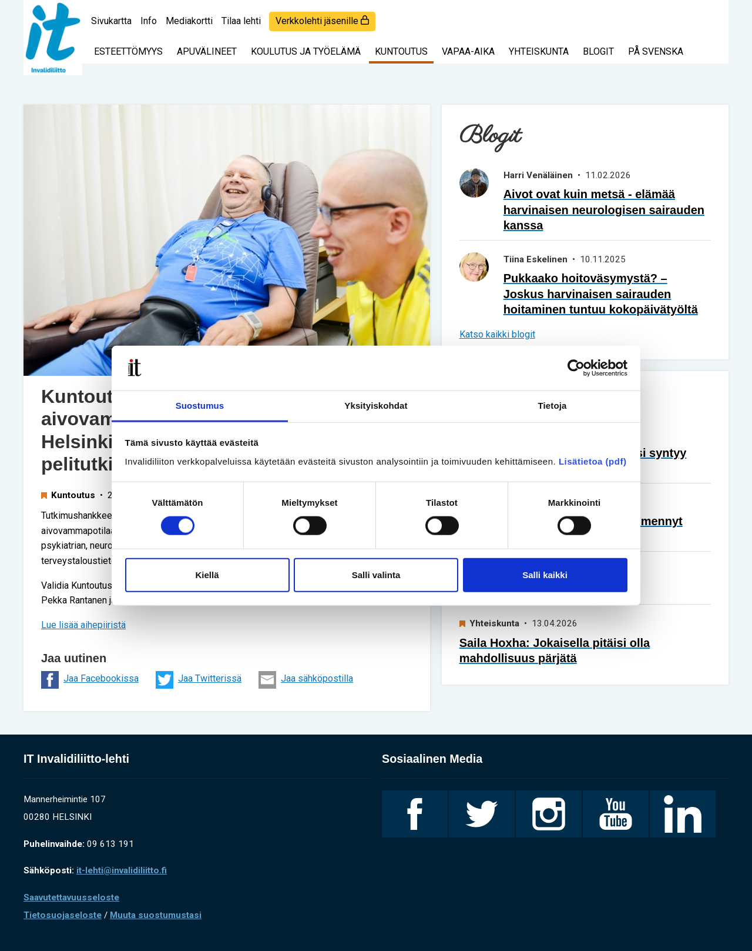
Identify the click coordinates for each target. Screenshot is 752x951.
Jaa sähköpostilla (305, 680)
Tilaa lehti (241, 20)
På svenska (655, 51)
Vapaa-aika (468, 51)
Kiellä (207, 574)
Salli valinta (376, 574)
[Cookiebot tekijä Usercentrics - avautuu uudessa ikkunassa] (576, 368)
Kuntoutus (401, 51)
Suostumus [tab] (200, 406)
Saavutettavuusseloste (71, 897)
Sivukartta (111, 20)
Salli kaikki (545, 574)
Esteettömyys (128, 51)
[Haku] (710, 14)
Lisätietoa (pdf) (593, 461)
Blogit (598, 51)
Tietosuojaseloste (63, 915)
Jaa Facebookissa (90, 680)
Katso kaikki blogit (497, 334)
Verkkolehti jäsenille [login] (322, 20)
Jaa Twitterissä (198, 680)
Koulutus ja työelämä (306, 51)
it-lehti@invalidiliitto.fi (121, 870)
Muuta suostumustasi (156, 915)
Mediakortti (189, 20)
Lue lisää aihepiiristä (83, 624)
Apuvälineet (207, 51)
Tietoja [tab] (552, 406)
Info (148, 20)
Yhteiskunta (539, 51)
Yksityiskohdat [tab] (375, 406)
